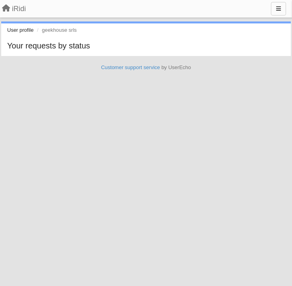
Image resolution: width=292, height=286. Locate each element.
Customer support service (130, 67)
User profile (20, 30)
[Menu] (278, 8)
